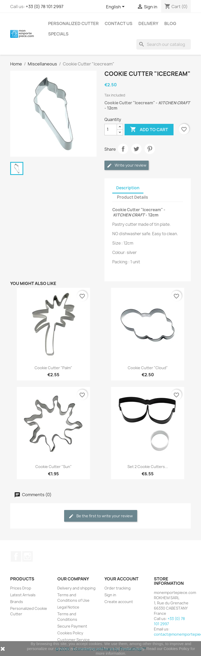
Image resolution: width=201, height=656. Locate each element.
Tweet (136, 149)
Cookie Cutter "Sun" (53, 466)
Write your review (126, 165)
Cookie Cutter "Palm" (53, 367)
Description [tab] (127, 188)
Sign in (110, 594)
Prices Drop (20, 588)
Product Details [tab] (132, 197)
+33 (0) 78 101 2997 (44, 6)
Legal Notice (68, 607)
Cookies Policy (70, 632)
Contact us (118, 23)
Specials (58, 34)
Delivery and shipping (76, 588)
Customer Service (73, 639)
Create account (118, 601)
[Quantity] (110, 129)
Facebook (16, 556)
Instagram (27, 556)
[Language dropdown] (116, 7)
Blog (170, 23)
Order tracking (117, 588)
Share (123, 149)
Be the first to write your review (101, 516)
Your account (121, 579)
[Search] (163, 44)
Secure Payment (72, 626)
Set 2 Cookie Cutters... (147, 466)
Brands (16, 601)
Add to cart (149, 129)
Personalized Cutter (73, 23)
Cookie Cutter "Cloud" (148, 367)
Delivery (148, 23)
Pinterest (149, 149)
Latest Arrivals (23, 594)
